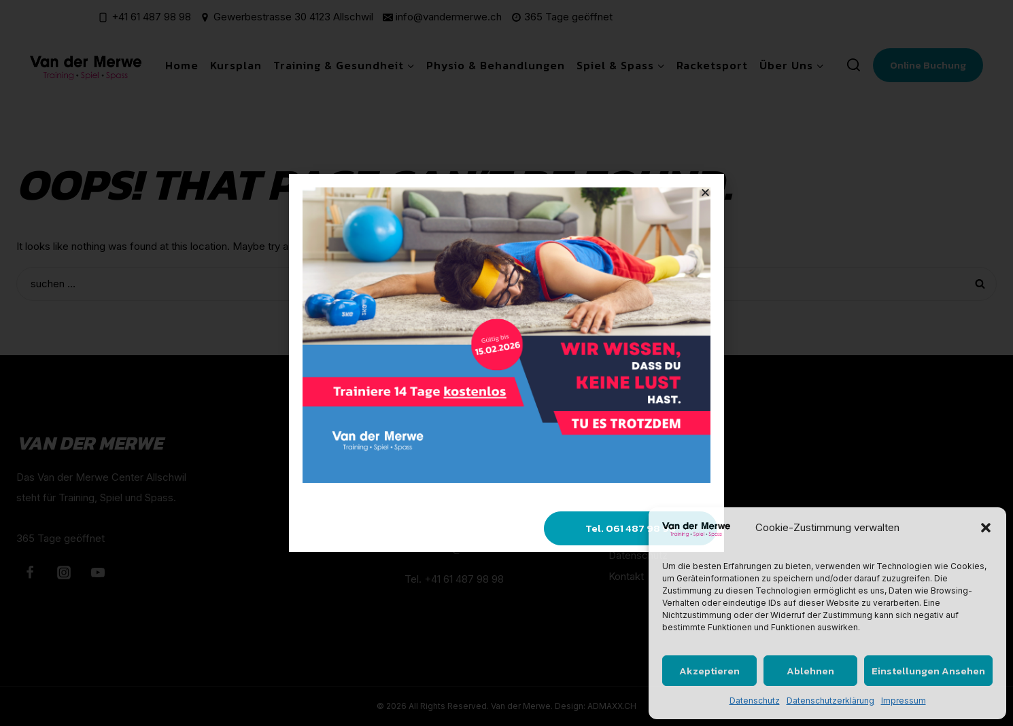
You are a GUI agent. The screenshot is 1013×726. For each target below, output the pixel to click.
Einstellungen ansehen (928, 670)
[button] (986, 527)
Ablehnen (810, 670)
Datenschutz (754, 700)
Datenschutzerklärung (830, 700)
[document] (506, 363)
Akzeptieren (709, 670)
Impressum (903, 700)
